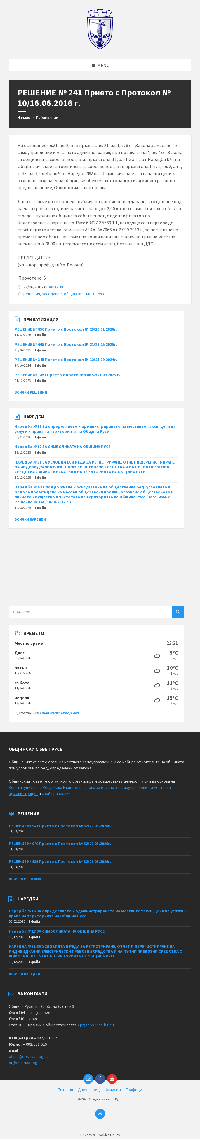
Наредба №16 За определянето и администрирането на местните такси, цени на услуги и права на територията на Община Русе (95, 429)
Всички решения (31, 392)
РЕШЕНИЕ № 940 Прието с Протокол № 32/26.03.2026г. (60, 843)
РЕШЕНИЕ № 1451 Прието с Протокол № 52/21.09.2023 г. (67, 374)
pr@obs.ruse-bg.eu (97, 1024)
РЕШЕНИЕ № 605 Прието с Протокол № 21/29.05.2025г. (66, 344)
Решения (54, 287)
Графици (134, 1089)
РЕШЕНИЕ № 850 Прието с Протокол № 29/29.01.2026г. (66, 329)
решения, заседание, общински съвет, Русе (64, 293)
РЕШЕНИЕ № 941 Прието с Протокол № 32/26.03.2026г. (60, 825)
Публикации (47, 117)
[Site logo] (100, 48)
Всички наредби (30, 519)
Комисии (113, 1089)
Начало (24, 117)
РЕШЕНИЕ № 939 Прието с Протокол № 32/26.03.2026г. (60, 861)
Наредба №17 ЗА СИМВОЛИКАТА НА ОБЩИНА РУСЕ (62, 446)
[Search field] (82, 612)
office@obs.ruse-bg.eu (29, 1056)
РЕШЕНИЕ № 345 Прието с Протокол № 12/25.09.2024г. (66, 359)
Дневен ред (89, 1089)
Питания (65, 1089)
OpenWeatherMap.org (59, 713)
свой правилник (56, 793)
